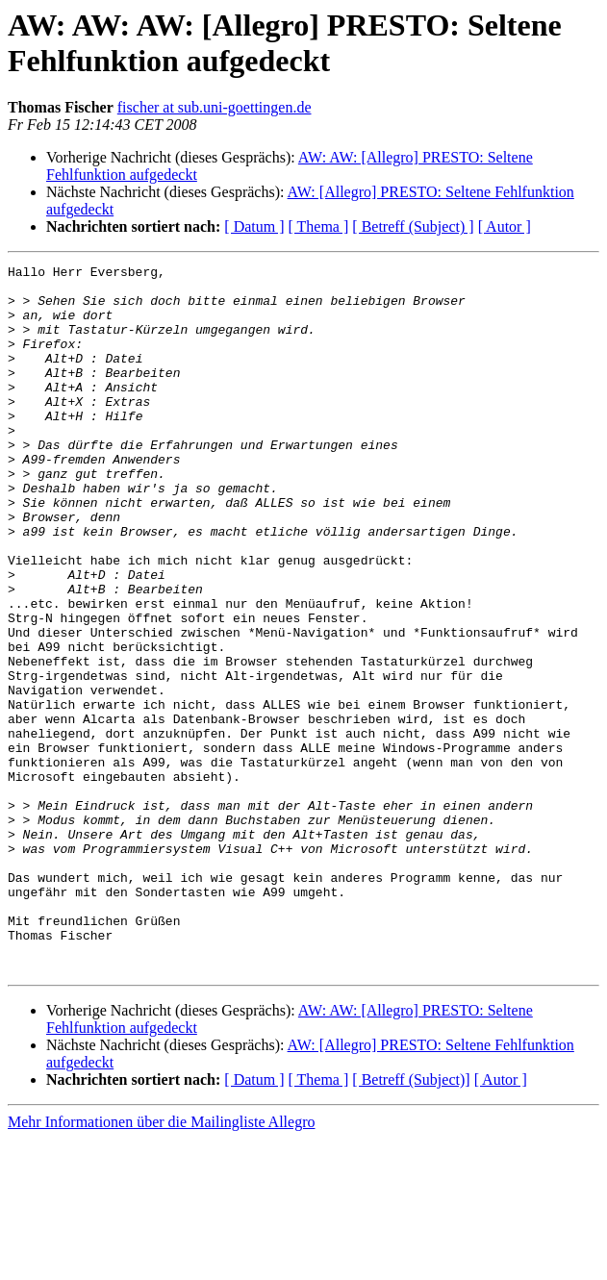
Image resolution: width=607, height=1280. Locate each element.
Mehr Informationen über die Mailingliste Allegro (161, 1263)
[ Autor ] (504, 226)
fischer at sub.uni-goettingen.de (214, 107)
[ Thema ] (319, 226)
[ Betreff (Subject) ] (412, 226)
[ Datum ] (254, 226)
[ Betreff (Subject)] (410, 1221)
